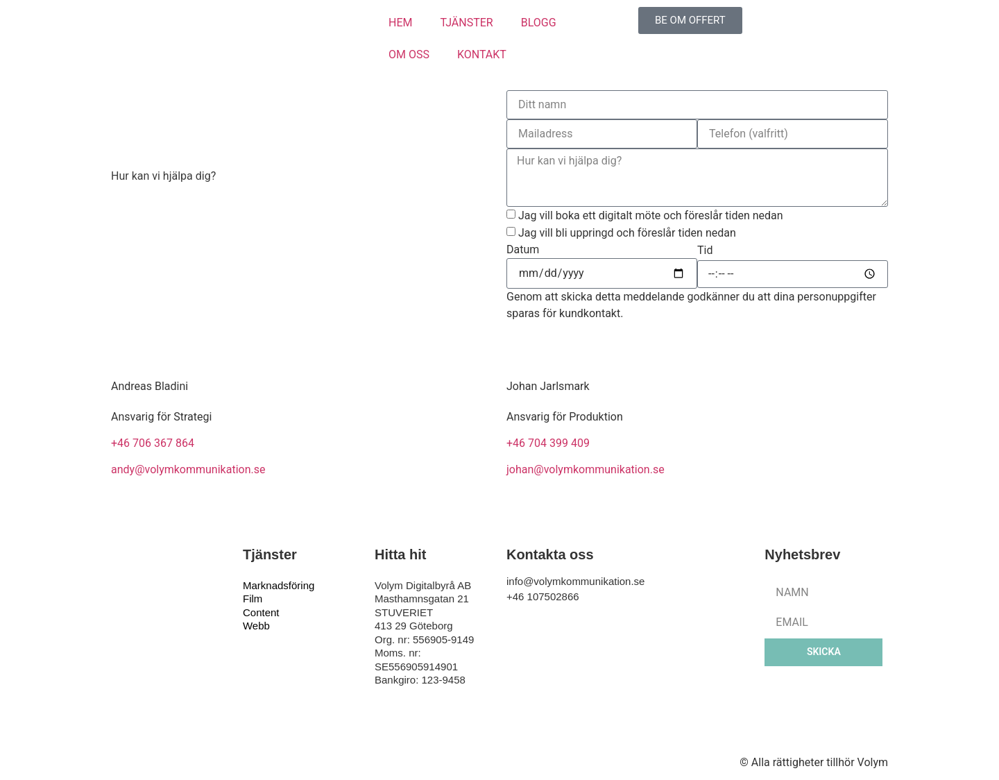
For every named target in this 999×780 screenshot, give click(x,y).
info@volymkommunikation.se (186, 220)
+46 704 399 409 (548, 443)
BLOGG (538, 22)
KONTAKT (481, 54)
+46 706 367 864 (152, 443)
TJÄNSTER (466, 22)
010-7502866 (143, 253)
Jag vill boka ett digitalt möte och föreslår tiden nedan (650, 215)
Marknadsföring (278, 585)
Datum (522, 249)
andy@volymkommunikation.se (188, 469)
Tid (704, 250)
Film (252, 598)
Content (261, 612)
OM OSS (408, 54)
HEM (400, 22)
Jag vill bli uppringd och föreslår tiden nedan (627, 232)
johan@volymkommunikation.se (585, 469)
